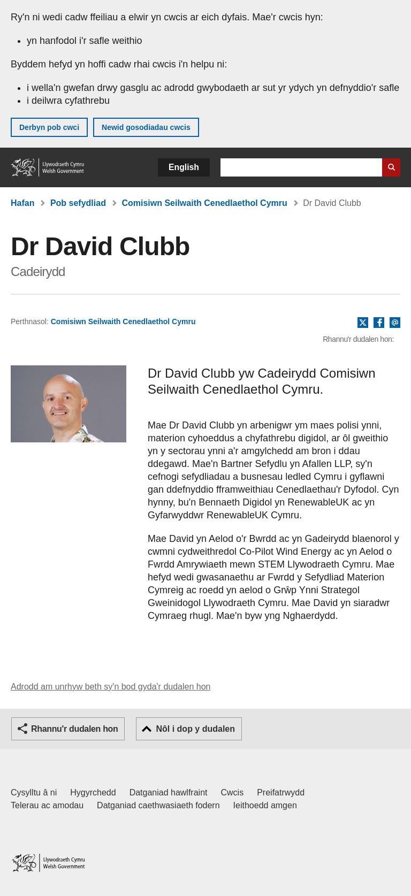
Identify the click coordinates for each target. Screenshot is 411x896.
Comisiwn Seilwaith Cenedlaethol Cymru (204, 203)
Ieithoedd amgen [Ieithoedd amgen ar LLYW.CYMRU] (265, 805)
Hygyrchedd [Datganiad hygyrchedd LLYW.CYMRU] (93, 792)
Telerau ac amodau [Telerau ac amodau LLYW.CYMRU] (47, 805)
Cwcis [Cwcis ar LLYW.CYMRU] (232, 792)
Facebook (379, 323)
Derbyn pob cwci (49, 127)
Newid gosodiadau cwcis (146, 127)
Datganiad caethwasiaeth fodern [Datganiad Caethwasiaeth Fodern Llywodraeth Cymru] (158, 805)
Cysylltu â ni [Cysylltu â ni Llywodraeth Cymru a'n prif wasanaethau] (34, 792)
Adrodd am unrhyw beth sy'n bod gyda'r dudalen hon (110, 686)
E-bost (395, 323)
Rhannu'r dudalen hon (74, 728)
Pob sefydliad (78, 203)
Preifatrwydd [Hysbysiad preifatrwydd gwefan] (281, 792)
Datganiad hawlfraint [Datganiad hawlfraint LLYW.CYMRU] (169, 792)
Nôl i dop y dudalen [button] (195, 728)
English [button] (184, 167)
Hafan (22, 203)
